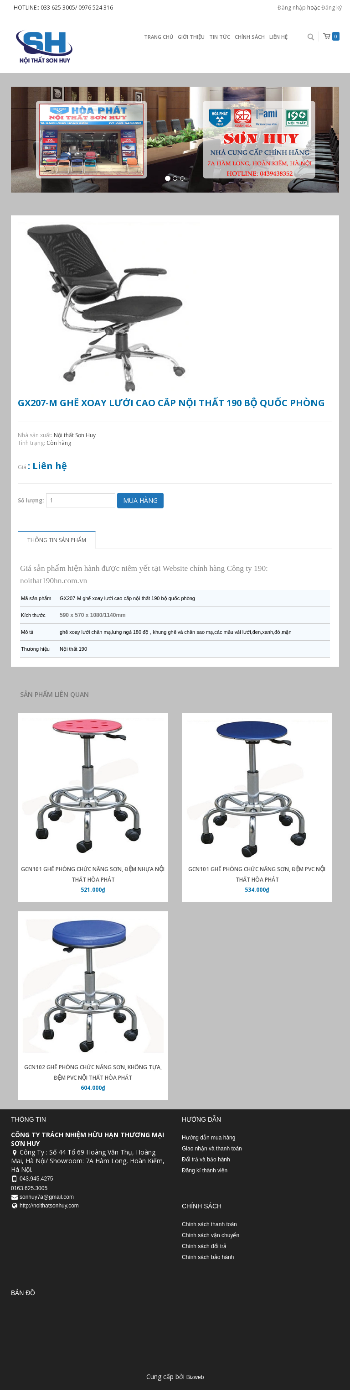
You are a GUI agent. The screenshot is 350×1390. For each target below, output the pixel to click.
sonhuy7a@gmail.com (47, 1197)
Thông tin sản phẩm (56, 540)
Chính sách (250, 36)
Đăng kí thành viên (204, 1170)
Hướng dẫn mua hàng (208, 1137)
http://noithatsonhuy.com (49, 1205)
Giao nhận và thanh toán (212, 1148)
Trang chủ (158, 36)
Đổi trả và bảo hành (206, 1159)
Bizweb (195, 1377)
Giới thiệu (191, 36)
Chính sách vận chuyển (210, 1235)
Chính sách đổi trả (204, 1246)
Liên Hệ (278, 36)
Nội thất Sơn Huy (75, 435)
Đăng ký (331, 7)
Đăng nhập (292, 7)
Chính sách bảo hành (208, 1257)
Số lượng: (31, 500)
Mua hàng (140, 500)
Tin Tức (219, 36)
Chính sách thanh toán (209, 1224)
